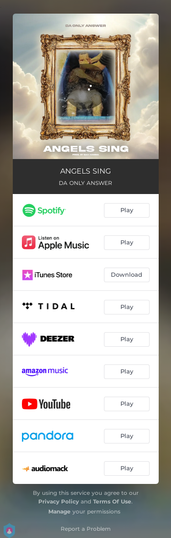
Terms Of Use (112, 501)
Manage (59, 511)
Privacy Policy (58, 501)
